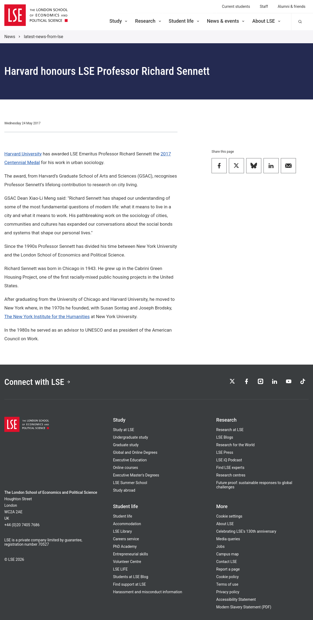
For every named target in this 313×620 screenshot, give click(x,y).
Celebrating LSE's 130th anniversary (246, 531)
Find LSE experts (230, 467)
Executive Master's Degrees (136, 475)
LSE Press (224, 452)
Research (148, 21)
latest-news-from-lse (43, 36)
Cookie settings (229, 516)
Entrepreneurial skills (130, 554)
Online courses (125, 467)
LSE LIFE (120, 569)
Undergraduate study (130, 437)
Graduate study (126, 445)
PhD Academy (125, 546)
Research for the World (235, 445)
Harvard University (23, 153)
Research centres (230, 475)
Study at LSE (123, 430)
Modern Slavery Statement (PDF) (243, 607)
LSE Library (122, 531)
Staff (264, 6)
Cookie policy (227, 577)
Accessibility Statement (236, 599)
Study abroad (124, 490)
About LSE (266, 21)
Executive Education (130, 460)
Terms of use (227, 584)
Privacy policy (227, 592)
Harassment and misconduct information (147, 592)
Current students (236, 6)
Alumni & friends (291, 6)
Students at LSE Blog (130, 577)
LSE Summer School (130, 483)
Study (118, 21)
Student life (184, 21)
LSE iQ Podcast (229, 460)
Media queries (228, 539)
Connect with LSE (37, 382)
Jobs (220, 546)
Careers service (126, 539)
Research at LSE (229, 430)
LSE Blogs (224, 437)
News (9, 36)
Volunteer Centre (127, 561)
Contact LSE (226, 561)
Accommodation (127, 524)
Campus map (227, 554)
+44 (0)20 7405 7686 (21, 525)
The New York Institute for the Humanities (47, 316)
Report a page (228, 569)
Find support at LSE (129, 584)
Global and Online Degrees (135, 452)
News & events (226, 21)
